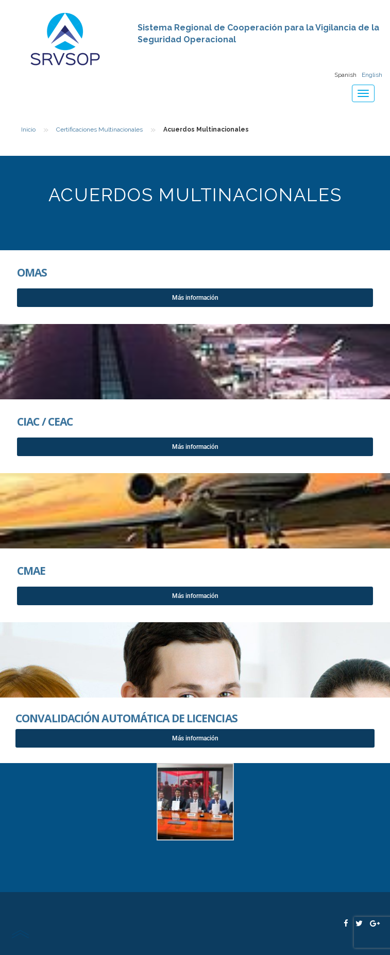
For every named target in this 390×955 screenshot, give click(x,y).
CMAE (31, 570)
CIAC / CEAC (45, 421)
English (372, 74)
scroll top (20, 934)
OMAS (32, 272)
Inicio (28, 129)
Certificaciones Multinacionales (99, 129)
